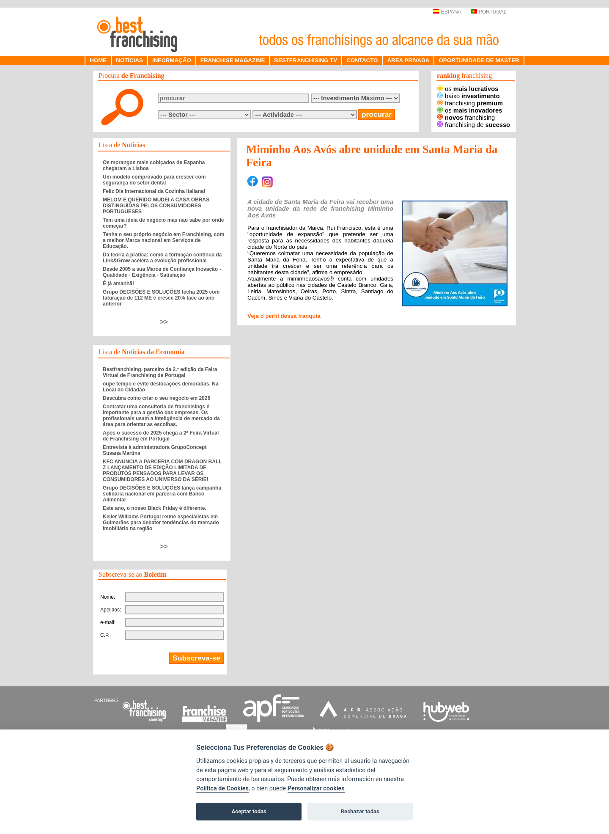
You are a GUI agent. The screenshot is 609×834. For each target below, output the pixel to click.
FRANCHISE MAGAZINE (232, 60)
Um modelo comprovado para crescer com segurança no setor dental (154, 180)
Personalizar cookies (316, 788)
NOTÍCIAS (129, 60)
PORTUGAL (488, 12)
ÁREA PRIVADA (408, 60)
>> (164, 321)
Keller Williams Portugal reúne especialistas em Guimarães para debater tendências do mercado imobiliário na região (161, 522)
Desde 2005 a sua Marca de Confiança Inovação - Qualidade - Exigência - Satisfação (162, 272)
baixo (468, 96)
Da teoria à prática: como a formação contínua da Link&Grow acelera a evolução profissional (162, 258)
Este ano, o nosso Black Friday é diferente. (154, 508)
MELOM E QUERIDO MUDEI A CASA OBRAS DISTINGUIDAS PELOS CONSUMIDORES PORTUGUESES (156, 206)
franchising (470, 103)
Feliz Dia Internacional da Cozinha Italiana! (154, 191)
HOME (98, 60)
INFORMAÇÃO (171, 60)
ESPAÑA (447, 12)
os (467, 88)
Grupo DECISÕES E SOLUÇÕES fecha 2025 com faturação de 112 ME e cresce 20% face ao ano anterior (161, 298)
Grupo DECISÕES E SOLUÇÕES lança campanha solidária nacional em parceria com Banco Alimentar (162, 494)
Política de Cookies (222, 788)
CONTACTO (362, 60)
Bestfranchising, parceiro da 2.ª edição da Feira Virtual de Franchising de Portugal (160, 372)
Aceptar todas (249, 811)
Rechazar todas (360, 811)
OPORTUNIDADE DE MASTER (479, 60)
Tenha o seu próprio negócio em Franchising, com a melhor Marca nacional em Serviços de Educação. (163, 240)
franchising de (473, 124)
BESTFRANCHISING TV (305, 60)
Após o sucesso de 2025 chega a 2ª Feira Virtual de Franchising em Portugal (161, 436)
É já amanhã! (118, 283)
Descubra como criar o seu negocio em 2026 (156, 398)
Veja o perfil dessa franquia (284, 316)
